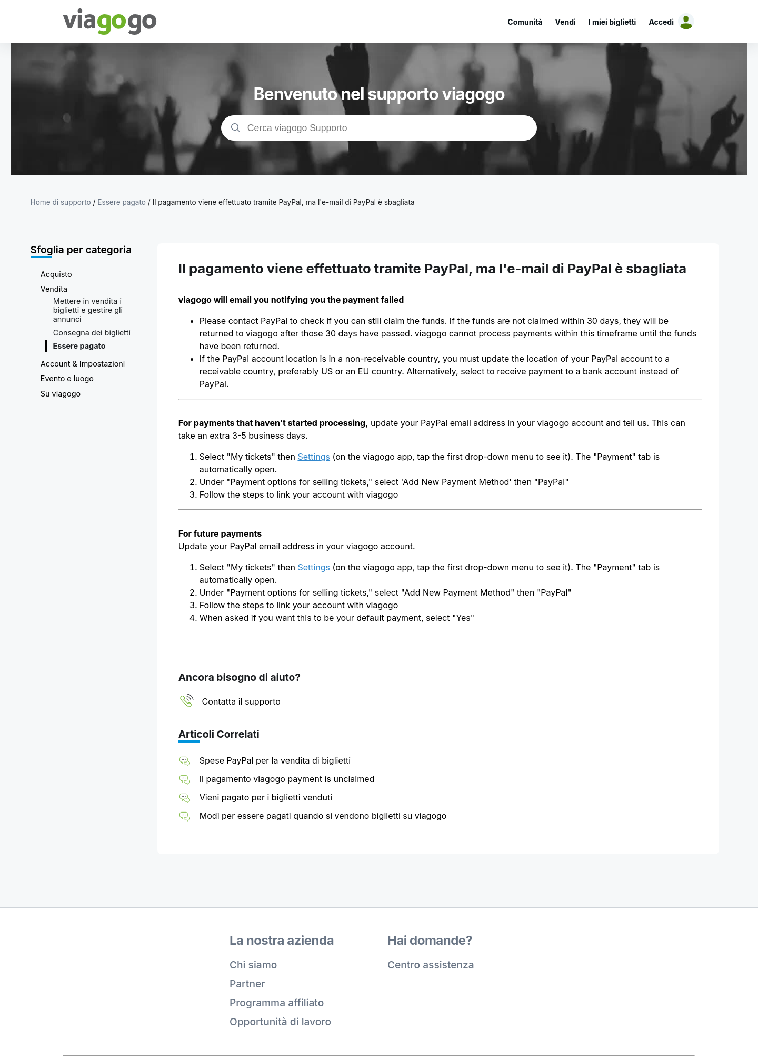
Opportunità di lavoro (280, 1021)
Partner (247, 983)
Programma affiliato (277, 1002)
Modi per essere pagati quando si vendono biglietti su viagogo (323, 815)
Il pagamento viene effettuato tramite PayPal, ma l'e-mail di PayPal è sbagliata (284, 202)
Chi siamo (253, 964)
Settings (313, 456)
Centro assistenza (430, 964)
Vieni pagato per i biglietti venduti (266, 797)
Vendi (565, 21)
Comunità (524, 21)
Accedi (661, 21)
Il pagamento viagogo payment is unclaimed (287, 779)
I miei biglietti (612, 21)
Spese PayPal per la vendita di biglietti (275, 760)
